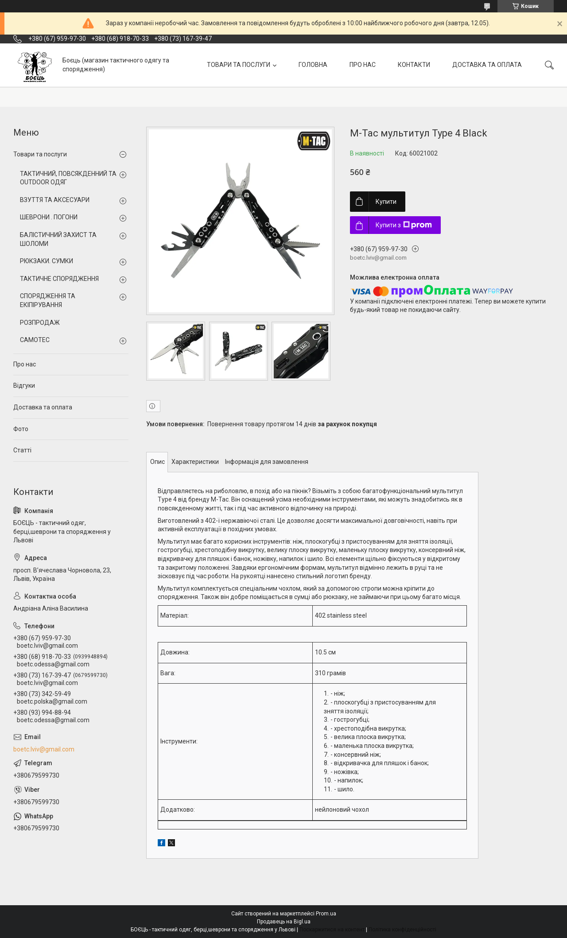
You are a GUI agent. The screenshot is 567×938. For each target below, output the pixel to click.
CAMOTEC (35, 339)
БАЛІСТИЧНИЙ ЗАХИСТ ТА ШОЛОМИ (58, 239)
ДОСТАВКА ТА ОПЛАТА (487, 64)
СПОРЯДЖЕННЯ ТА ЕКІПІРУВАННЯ (47, 300)
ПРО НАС (363, 64)
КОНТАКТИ (414, 64)
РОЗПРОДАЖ (40, 322)
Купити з (404, 225)
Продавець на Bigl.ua (284, 922)
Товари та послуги (40, 154)
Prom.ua (326, 914)
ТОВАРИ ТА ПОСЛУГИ (238, 64)
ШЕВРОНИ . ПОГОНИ (49, 217)
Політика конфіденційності (402, 929)
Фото (20, 428)
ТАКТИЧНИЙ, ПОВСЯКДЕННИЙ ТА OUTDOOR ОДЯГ (68, 178)
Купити (386, 201)
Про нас (24, 364)
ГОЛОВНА (313, 64)
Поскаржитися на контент (332, 929)
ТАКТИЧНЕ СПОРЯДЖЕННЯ (59, 278)
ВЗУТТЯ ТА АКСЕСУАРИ (54, 199)
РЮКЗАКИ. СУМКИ (46, 261)
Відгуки (24, 385)
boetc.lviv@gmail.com (43, 749)
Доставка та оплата (42, 407)
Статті (22, 450)
